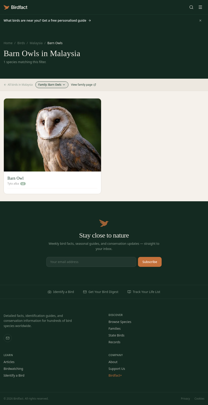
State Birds (116, 335)
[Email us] (8, 338)
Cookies (199, 398)
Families (115, 328)
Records (114, 342)
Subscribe (149, 262)
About (113, 362)
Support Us (117, 368)
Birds (21, 43)
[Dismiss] (200, 20)
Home (8, 43)
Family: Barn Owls (51, 85)
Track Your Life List (143, 292)
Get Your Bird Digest (100, 292)
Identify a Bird (61, 292)
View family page (83, 85)
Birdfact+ (115, 375)
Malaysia (36, 43)
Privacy (185, 398)
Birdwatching (13, 368)
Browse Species (120, 322)
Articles (9, 362)
